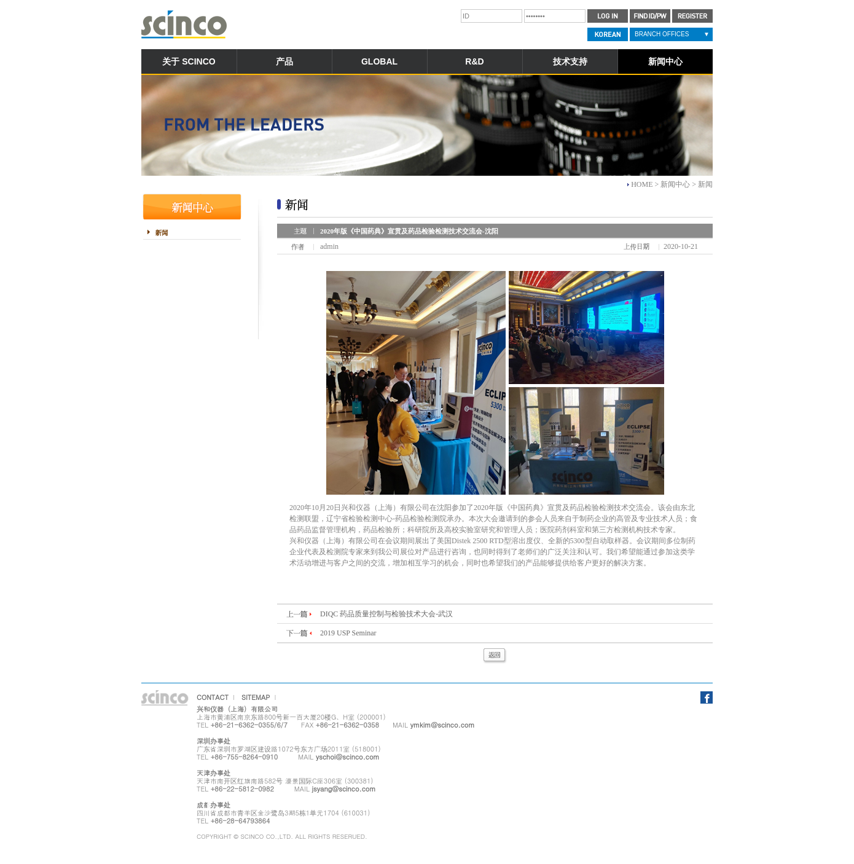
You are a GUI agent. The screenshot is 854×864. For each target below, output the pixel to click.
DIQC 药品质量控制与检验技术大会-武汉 (386, 614)
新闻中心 (665, 61)
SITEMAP (255, 697)
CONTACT (213, 697)
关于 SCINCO (188, 61)
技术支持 (570, 61)
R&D (474, 61)
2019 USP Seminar (348, 633)
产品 (284, 61)
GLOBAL (379, 61)
